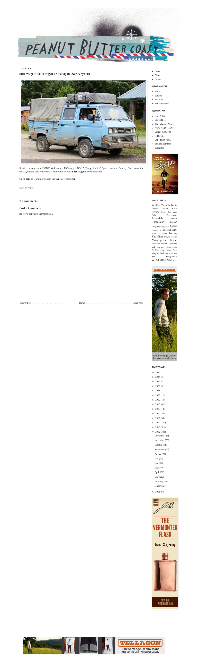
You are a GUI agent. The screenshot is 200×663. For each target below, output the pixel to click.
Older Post (138, 303)
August (158, 454)
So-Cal (155, 250)
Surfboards (165, 253)
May (156, 467)
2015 (158, 418)
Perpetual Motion (159, 243)
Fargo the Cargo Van (161, 226)
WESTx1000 (159, 259)
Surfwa (158, 91)
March (157, 477)
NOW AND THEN (164, 128)
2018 (158, 404)
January (158, 486)
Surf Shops (165, 250)
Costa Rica (166, 212)
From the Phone (159, 233)
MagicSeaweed (162, 103)
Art (169, 205)
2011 (158, 491)
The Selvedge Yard (163, 124)
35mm (164, 205)
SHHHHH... (160, 120)
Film (173, 226)
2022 (158, 386)
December (159, 435)
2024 (158, 377)
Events (174, 218)
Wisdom (171, 260)
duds (175, 212)
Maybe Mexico (170, 237)
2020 (158, 395)
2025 (158, 372)
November (159, 440)
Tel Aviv (174, 253)
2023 (158, 381)
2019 (158, 399)
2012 (158, 431)
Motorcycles (159, 240)
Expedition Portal (163, 139)
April (157, 472)
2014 (158, 422)
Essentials (157, 218)
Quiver (158, 79)
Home (82, 303)
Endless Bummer (163, 143)
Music (173, 240)
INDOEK (159, 136)
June (156, 463)
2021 (158, 390)
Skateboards (172, 247)
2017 (158, 409)
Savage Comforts (163, 131)
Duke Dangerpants (164, 215)
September (159, 449)
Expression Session (164, 221)
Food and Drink (169, 229)
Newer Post (25, 303)
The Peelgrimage (164, 256)
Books (174, 205)
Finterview (156, 230)
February (158, 481)
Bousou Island (160, 208)
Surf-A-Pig (160, 116)
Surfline (158, 95)
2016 (158, 413)
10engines (159, 147)
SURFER (159, 99)
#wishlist (156, 205)
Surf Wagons (28, 187)
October (158, 444)
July (156, 458)
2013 (158, 427)
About (158, 75)
